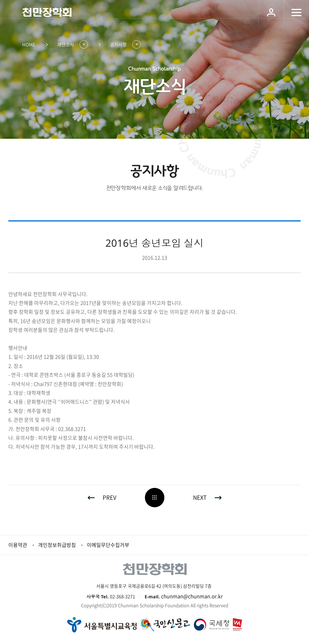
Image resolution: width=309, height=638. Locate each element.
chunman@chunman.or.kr (192, 596)
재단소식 (65, 44)
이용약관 (17, 545)
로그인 (271, 12)
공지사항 (118, 44)
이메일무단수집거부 (108, 545)
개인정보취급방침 (57, 545)
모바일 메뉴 (296, 12)
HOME (28, 44)
